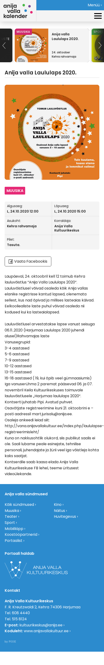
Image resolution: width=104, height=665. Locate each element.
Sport (10, 522)
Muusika (12, 510)
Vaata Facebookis (28, 261)
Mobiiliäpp (14, 528)
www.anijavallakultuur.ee (46, 631)
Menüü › (95, 5)
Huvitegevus (65, 516)
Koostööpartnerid (21, 534)
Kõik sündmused (19, 504)
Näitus (59, 510)
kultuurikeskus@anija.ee (40, 625)
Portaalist (13, 540)
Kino (58, 504)
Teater (11, 516)
